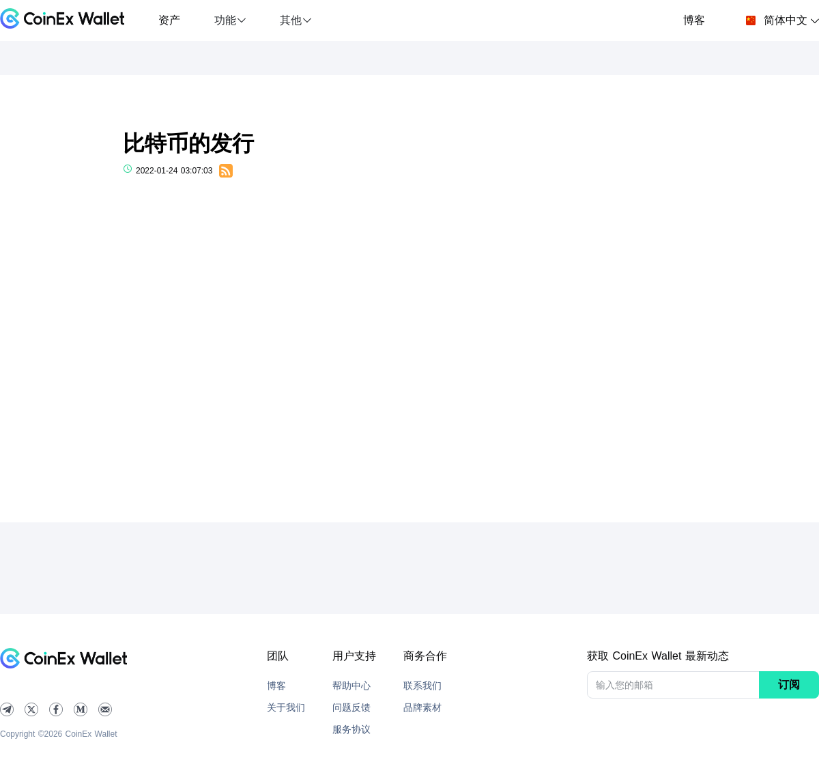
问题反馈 (351, 707)
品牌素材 (422, 707)
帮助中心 (351, 685)
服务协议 (351, 729)
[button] (230, 20)
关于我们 (286, 707)
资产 (169, 20)
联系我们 (422, 685)
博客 (694, 20)
